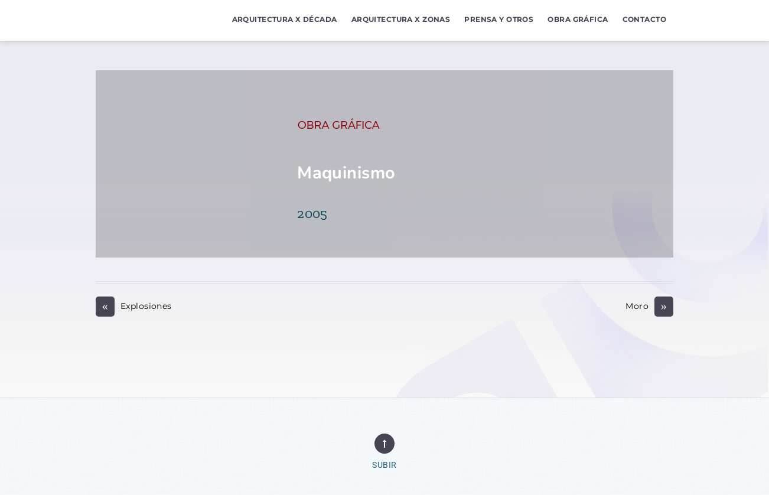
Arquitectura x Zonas (401, 19)
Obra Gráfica (578, 19)
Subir (384, 465)
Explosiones (134, 306)
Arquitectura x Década (284, 19)
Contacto (644, 19)
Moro (649, 306)
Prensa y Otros (498, 19)
